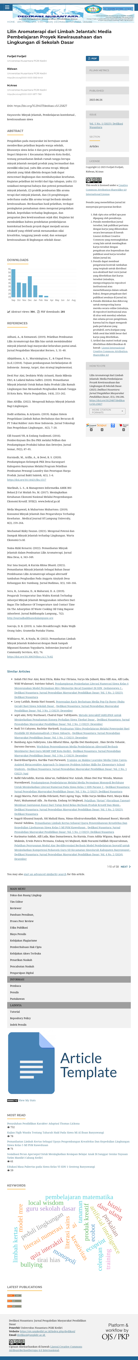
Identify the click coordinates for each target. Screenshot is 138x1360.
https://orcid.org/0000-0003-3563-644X (25, 78)
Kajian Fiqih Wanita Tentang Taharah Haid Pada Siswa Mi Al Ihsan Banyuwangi (55, 1132)
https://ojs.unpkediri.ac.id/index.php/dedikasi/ (47, 1331)
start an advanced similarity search (45, 874)
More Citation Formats (101, 411)
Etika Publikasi (19, 927)
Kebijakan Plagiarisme (23, 940)
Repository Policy (20, 1018)
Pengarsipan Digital (22, 973)
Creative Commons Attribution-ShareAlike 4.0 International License (107, 190)
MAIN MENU (18, 888)
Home (11, 21)
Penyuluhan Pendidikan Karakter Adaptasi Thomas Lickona (43, 1123)
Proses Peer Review (22, 921)
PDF (94, 58)
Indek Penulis (18, 1024)
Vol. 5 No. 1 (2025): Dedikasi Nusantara (56, 21)
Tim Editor (16, 901)
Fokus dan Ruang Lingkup (26, 895)
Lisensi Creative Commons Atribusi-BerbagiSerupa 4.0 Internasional (45, 1348)
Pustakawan (17, 998)
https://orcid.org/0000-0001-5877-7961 (24, 94)
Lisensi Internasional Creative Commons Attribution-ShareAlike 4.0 (110, 351)
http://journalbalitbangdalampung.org (30, 618)
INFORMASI (17, 979)
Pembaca (15, 986)
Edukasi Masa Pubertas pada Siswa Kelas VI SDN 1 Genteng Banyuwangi (51, 1166)
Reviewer (16, 908)
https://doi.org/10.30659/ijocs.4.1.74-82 (30, 656)
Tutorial (15, 1011)
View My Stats (27, 1100)
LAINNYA (16, 1005)
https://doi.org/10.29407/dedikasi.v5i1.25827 (40, 106)
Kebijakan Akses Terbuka (25, 953)
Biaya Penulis (18, 934)
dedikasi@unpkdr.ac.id (31, 1335)
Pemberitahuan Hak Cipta (26, 947)
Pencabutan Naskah (22, 966)
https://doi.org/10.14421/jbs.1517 (26, 479)
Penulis (14, 992)
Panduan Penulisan (22, 914)
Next (124, 866)
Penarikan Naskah (21, 960)
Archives (23, 21)
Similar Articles (18, 671)
